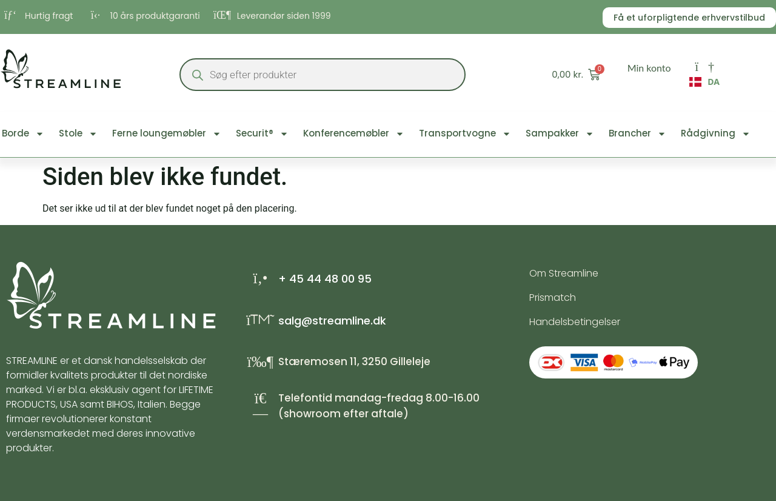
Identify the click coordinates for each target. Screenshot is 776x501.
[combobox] (704, 85)
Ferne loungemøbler (166, 133)
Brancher (637, 133)
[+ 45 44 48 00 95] (260, 278)
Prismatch (552, 297)
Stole (78, 133)
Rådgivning (716, 133)
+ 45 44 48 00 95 (325, 278)
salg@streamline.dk (332, 320)
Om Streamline (563, 273)
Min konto (649, 67)
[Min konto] (704, 67)
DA (704, 82)
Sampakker (560, 133)
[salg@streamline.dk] (260, 320)
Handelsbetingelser (574, 322)
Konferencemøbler (353, 133)
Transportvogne (465, 133)
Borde (23, 133)
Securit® (262, 133)
